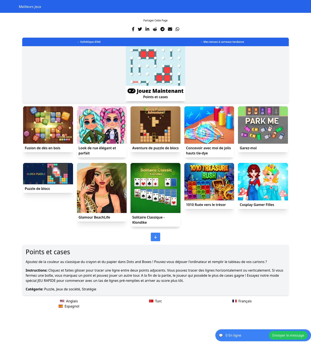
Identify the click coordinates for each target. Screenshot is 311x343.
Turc (155, 301)
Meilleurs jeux (30, 6)
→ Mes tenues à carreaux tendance (222, 42)
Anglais (69, 301)
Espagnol (69, 306)
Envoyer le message (288, 335)
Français (242, 301)
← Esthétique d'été (89, 42)
